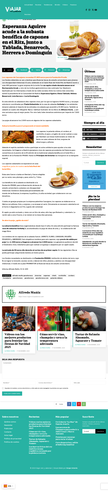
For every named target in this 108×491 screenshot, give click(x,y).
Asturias (38, 275)
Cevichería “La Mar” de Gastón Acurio (66, 425)
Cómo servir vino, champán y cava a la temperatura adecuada (94, 88)
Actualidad (62, 57)
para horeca (17, 278)
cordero (71, 275)
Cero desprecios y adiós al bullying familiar (67, 442)
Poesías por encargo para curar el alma (67, 437)
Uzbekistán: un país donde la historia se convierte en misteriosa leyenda (93, 237)
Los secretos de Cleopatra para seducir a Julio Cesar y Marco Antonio (67, 431)
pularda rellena (56, 278)
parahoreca (29, 278)
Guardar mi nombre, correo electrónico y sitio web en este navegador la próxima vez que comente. (36, 383)
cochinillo (62, 275)
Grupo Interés (72, 485)
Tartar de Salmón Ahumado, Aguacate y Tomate (93, 96)
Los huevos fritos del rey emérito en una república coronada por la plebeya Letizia (94, 106)
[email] (88, 161)
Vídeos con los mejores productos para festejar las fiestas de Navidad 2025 (94, 78)
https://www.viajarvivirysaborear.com (31, 296)
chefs (54, 275)
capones (46, 275)
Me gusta (101, 128)
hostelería (7, 278)
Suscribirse (100, 161)
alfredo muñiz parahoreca (22, 275)
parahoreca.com (42, 278)
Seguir (102, 132)
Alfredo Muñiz (12, 19)
